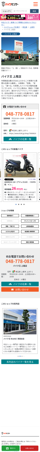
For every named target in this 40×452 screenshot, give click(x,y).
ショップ (6, 11)
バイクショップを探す (12, 27)
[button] (1, 51)
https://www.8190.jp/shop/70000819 (22, 133)
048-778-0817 (20, 113)
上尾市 (32, 27)
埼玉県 (24, 27)
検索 (34, 11)
